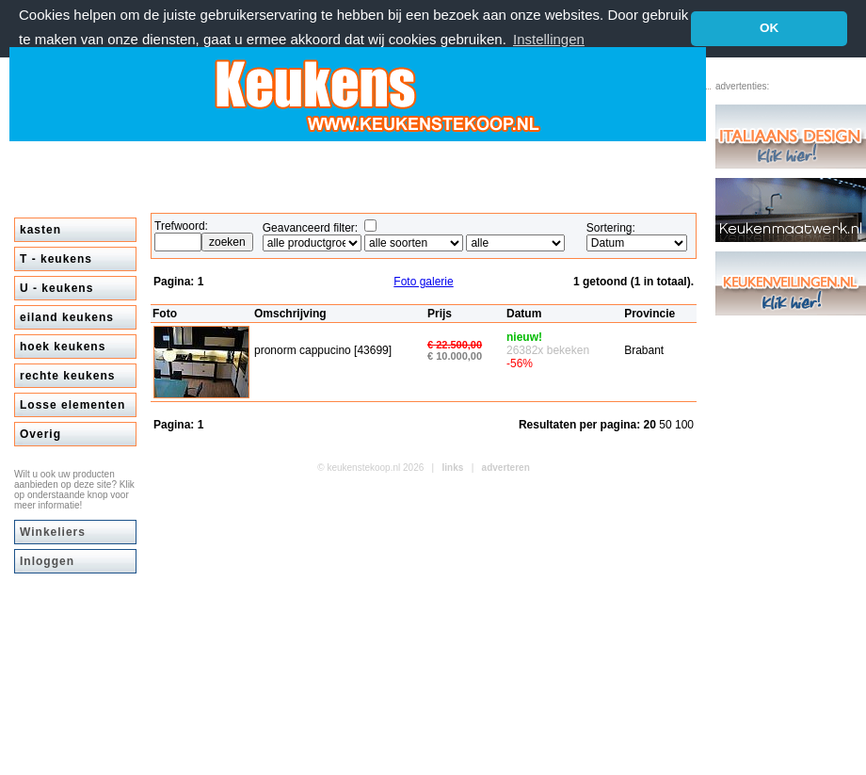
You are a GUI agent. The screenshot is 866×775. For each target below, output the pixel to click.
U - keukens (56, 288)
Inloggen (47, 561)
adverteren (506, 467)
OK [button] (769, 28)
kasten (40, 229)
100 (684, 424)
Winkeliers (53, 532)
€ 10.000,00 (454, 356)
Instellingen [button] (549, 39)
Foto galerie (423, 281)
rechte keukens (67, 375)
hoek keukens (62, 346)
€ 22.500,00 (454, 344)
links (453, 467)
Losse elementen (72, 405)
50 (667, 424)
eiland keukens (67, 317)
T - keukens (56, 259)
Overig (40, 434)
